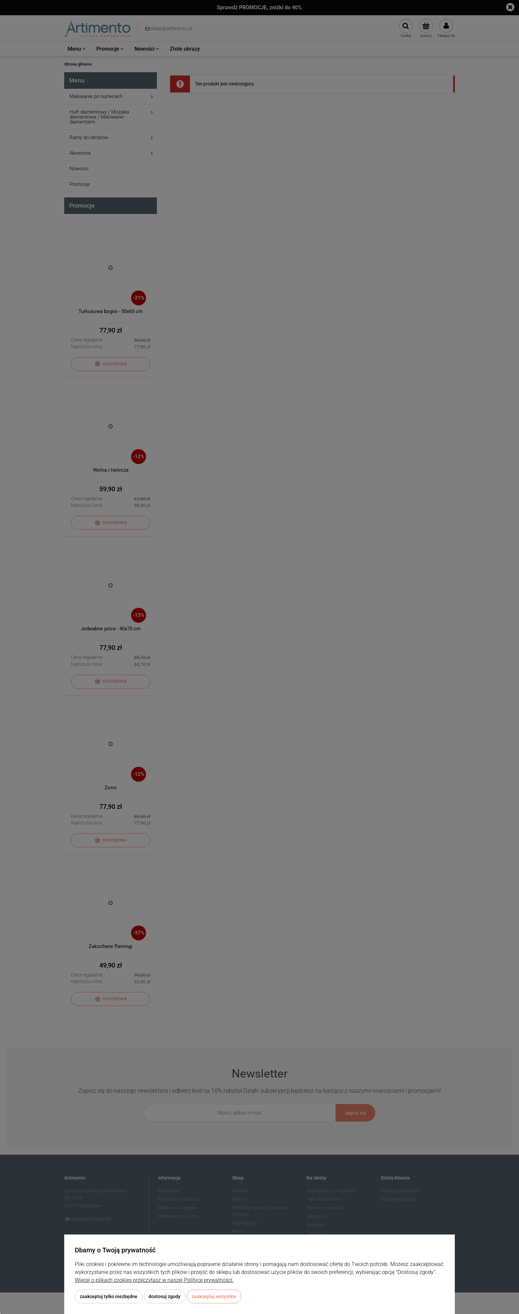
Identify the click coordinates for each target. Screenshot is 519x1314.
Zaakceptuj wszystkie (214, 1296)
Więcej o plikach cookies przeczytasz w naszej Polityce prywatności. (154, 1280)
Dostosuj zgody (164, 1296)
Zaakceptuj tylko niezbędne (108, 1296)
